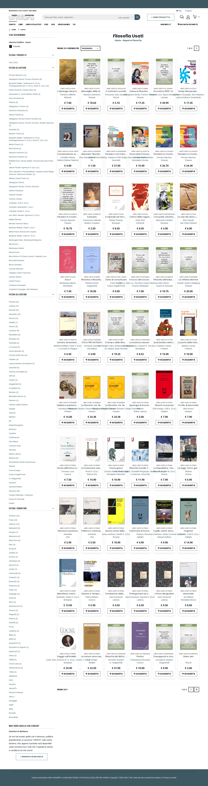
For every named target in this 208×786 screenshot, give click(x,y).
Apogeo (12, 408)
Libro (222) (13, 62)
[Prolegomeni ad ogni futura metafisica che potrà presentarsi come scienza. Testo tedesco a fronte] (140, 600)
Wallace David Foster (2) (19, 178)
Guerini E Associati (16, 499)
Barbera (12, 417)
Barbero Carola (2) (16, 133)
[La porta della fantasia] (188, 348)
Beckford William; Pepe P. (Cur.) (22, 227)
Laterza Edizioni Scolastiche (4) (22, 363)
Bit (10, 421)
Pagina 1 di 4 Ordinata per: (68, 48)
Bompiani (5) (14, 339)
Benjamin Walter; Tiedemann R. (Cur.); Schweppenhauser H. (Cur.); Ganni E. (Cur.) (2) (28, 139)
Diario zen (188, 656)
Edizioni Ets (13, 458)
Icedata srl (158, 777)
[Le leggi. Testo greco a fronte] (188, 474)
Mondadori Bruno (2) (17, 396)
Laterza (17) (14, 306)
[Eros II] (68, 286)
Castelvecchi (14, 437)
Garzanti (12, 482)
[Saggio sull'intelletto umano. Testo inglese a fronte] (67, 662)
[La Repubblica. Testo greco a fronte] (164, 474)
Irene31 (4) (13, 556)
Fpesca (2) (13, 618)
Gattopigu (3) (14, 594)
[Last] (196, 689)
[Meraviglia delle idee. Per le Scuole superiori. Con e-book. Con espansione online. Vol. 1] (91, 97)
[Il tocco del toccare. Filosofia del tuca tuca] (140, 286)
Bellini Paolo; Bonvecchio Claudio (22, 231)
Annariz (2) (13, 610)
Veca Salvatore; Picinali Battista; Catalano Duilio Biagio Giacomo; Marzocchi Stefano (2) (31, 172)
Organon (188, 530)
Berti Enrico (13, 244)
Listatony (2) (14, 631)
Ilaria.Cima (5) (14, 540)
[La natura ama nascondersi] (92, 662)
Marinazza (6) (14, 536)
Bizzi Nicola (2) (15, 148)
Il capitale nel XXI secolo (118, 216)
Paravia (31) (14, 301)
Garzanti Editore (15, 486)
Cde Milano (13, 441)
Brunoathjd (13, 717)
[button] (196, 17)
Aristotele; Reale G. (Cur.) (19, 211)
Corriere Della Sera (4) (18, 355)
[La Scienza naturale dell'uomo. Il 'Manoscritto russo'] (140, 348)
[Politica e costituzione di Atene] (92, 537)
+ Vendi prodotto (160, 17)
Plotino (140, 656)
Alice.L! (12, 696)
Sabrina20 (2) (14, 651)
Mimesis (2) (13, 392)
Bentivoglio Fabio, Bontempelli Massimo (25, 240)
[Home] (12, 30)
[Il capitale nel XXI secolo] (116, 223)
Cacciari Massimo (16, 268)
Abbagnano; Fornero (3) (18, 106)
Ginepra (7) (13, 532)
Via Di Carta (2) (15, 663)
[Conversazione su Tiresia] (67, 160)
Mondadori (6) (14, 334)
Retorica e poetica (68, 530)
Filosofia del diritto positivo (119, 656)
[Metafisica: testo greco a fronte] (68, 600)
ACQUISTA (67, 108)
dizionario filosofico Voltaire (95, 153)
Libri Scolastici (33, 24)
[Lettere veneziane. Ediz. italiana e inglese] (68, 348)
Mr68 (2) (12, 639)
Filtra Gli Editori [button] (17, 294)
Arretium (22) (14, 515)
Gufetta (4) (13, 552)
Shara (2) (12, 655)
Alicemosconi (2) (15, 606)
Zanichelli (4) (14, 367)
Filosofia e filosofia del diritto (96, 279)
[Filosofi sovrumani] (164, 411)
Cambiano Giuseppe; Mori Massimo (23, 289)
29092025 (13, 676)
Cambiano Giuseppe (17, 285)
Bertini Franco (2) (16, 144)
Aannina (12, 684)
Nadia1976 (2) (14, 643)
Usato (12, 24)
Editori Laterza (15, 454)
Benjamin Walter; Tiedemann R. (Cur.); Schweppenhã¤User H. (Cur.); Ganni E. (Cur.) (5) (29, 84)
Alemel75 (12, 688)
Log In (188, 11)
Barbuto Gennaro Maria (18, 223)
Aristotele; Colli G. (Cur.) (19, 203)
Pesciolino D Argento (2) (19, 647)
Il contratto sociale (116, 91)
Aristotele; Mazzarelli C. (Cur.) (21, 207)
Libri (20, 24)
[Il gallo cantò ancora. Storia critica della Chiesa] (164, 537)
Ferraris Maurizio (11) (17, 75)
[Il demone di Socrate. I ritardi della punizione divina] (140, 537)
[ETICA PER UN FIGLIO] (92, 348)
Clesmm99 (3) (14, 573)
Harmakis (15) (14, 314)
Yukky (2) (12, 672)
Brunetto (12, 713)
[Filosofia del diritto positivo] (116, 662)
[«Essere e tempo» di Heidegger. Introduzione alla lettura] (92, 600)
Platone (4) (13, 102)
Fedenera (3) (14, 585)
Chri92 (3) (13, 569)
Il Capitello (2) (14, 388)
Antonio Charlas (15, 199)
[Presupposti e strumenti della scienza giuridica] (164, 662)
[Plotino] (140, 662)
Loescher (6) (14, 330)
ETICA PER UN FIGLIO (92, 342)
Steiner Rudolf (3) (16, 114)
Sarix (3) (12, 602)
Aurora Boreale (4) (16, 351)
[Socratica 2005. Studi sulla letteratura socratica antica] (164, 97)
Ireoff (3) (12, 598)
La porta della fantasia (190, 342)
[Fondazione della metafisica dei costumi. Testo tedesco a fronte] (116, 600)
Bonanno (12, 429)
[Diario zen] (188, 662)
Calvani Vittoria (15, 277)
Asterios (12, 412)
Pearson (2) (13, 400)
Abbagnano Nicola (16, 182)
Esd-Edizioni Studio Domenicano (22, 462)
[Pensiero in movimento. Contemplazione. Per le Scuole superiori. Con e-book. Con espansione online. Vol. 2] (188, 160)
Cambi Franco (14, 281)
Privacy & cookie (170, 777)
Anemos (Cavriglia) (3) (18, 371)
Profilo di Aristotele (188, 405)
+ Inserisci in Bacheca (31, 756)
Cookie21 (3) (14, 577)
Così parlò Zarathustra (166, 216)
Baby (11, 709)
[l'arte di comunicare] (116, 286)
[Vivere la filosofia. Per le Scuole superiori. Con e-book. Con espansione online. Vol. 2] (140, 97)
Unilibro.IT (165, 24)
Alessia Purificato (16, 692)
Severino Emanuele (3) (18, 110)
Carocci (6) (13, 326)
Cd (74, 24)
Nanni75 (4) (13, 565)
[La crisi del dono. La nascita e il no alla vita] (188, 223)
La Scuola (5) (14, 347)
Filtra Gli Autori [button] (17, 67)
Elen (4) (12, 544)
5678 (11, 680)
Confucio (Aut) (15, 445)
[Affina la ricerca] (125, 17)
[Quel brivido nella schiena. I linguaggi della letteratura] (164, 348)
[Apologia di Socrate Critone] (140, 411)
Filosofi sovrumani (164, 405)
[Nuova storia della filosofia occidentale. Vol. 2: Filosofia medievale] (116, 537)
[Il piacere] (92, 223)
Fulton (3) (13, 589)
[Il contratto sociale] (116, 97)
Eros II (68, 279)
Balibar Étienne (15, 219)
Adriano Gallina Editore (18, 404)
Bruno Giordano (15, 264)
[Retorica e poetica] (68, 537)
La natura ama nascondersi (95, 656)
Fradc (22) (13, 520)
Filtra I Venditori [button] (17, 508)
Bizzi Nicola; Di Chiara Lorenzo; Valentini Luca (28, 256)
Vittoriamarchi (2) (16, 667)
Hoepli (11, 503)
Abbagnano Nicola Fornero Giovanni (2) (25, 118)
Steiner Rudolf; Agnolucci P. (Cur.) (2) (24, 167)
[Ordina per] (90, 48)
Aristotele (188, 593)
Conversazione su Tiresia (70, 153)
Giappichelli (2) (15, 384)
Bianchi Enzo (14, 252)
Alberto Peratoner (16, 190)
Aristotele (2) (14, 129)
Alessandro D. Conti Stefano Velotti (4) (24, 94)
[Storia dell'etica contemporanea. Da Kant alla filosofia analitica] (68, 474)
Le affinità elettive (188, 279)
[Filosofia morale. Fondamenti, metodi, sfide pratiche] (140, 474)
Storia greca (116, 468)
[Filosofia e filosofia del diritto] (92, 286)
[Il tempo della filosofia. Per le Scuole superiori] (116, 348)
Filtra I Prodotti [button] (17, 55)
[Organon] (188, 537)
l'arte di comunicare (116, 279)
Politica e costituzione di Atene (97, 530)
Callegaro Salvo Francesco (20, 272)
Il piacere (92, 216)
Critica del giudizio (164, 593)
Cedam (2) (13, 380)
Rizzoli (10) (13, 318)
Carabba (12, 433)
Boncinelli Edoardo (16, 260)
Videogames (64, 24)
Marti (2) (12, 635)
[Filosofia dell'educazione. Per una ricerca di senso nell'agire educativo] (164, 286)
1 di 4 (190, 49)
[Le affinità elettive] (188, 286)
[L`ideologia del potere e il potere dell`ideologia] (68, 97)
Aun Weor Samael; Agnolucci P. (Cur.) (24, 215)
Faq (178, 11)
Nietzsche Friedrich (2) (18, 156)
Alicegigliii (13, 700)
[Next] (196, 48)
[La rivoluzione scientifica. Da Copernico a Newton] (92, 474)
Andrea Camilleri (15, 194)
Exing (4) (12, 548)
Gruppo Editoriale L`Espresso (21, 495)
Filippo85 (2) (14, 614)
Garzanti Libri (14, 491)
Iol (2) (11, 626)
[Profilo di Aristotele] (188, 411)
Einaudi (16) (14, 310)
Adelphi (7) (13, 322)
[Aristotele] (188, 600)
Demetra (12, 449)
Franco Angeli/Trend (17, 474)
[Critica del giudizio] (164, 600)
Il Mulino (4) (13, 359)
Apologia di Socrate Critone (144, 405)
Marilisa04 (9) (14, 528)
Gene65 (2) (13, 622)
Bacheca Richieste (188, 24)
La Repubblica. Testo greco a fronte (173, 468)
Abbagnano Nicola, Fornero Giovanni (24, 186)
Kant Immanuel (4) (16, 98)
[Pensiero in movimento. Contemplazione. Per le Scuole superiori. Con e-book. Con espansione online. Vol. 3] (164, 160)
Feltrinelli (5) (14, 343)
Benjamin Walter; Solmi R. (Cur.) (22, 235)
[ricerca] (79, 17)
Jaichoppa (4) (14, 561)
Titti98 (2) (12, 659)
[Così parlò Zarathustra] (164, 223)
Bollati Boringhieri (16, 425)
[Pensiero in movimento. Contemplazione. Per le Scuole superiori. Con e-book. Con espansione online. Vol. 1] (67, 223)
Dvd (46, 24)
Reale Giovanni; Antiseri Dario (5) (22, 90)
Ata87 (11, 704)
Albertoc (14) (14, 524)
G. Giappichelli (15, 478)
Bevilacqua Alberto (16, 248)
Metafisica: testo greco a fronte (74, 593)
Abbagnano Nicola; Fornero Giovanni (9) (25, 79)
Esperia (12, 466)
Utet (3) (12, 375)
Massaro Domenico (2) (18, 152)
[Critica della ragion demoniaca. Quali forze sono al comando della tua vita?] (140, 223)
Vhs (53, 24)
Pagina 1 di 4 (62, 689)
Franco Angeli (14, 470)
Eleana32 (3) (14, 581)
